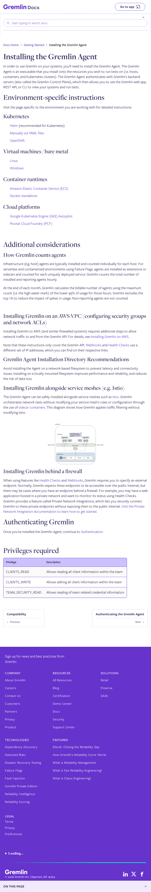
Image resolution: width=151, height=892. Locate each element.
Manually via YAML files (27, 133)
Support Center (64, 727)
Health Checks (118, 345)
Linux (14, 160)
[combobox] (75, 23)
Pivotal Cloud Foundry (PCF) (31, 223)
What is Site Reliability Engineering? (77, 770)
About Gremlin (15, 680)
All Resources (62, 680)
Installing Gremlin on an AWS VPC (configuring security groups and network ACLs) (74, 319)
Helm (14, 125)
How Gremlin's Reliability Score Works (80, 755)
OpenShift (17, 140)
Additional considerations (41, 244)
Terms (9, 821)
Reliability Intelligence (20, 794)
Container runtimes (25, 179)
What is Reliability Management (74, 762)
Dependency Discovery (21, 747)
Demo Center (62, 703)
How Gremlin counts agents (34, 254)
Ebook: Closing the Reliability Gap (76, 747)
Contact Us (12, 696)
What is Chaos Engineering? (72, 778)
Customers (12, 703)
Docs (56, 711)
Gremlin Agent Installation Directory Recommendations (66, 359)
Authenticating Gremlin (38, 521)
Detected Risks (15, 755)
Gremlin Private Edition (21, 786)
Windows (17, 168)
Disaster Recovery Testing (23, 762)
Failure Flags (13, 770)
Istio (115, 396)
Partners (11, 711)
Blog (56, 688)
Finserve (107, 688)
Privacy (10, 719)
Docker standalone (23, 195)
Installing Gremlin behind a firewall (42, 471)
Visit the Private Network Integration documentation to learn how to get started (73, 509)
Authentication (92, 531)
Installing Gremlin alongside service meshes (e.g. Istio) (64, 387)
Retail (104, 680)
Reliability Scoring (17, 802)
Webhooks (93, 345)
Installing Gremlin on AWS (110, 336)
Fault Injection (15, 778)
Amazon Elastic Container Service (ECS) (39, 188)
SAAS (104, 696)
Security (58, 719)
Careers (10, 688)
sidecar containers (32, 407)
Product (10, 727)
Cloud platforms (21, 206)
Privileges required (31, 550)
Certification (61, 696)
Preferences (13, 834)
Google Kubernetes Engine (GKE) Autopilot (41, 216)
